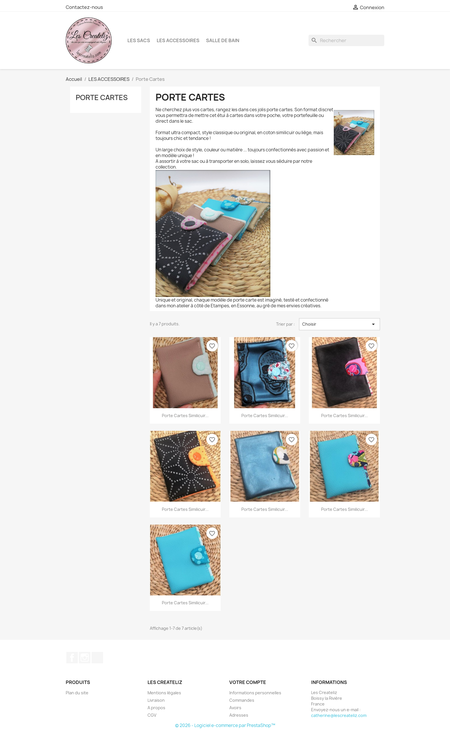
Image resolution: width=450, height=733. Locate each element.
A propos (156, 707)
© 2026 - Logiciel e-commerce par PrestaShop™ (225, 725)
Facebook (72, 657)
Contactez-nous (84, 7)
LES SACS (138, 40)
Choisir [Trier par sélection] (339, 324)
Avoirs (235, 707)
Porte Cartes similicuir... (185, 415)
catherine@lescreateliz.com (338, 715)
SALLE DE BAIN (222, 40)
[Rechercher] (346, 40)
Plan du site (77, 692)
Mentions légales (164, 692)
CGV (152, 715)
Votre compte (247, 682)
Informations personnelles (255, 692)
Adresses (238, 715)
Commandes (241, 700)
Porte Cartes (102, 97)
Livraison (156, 700)
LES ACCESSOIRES (178, 40)
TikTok (97, 657)
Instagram (84, 657)
